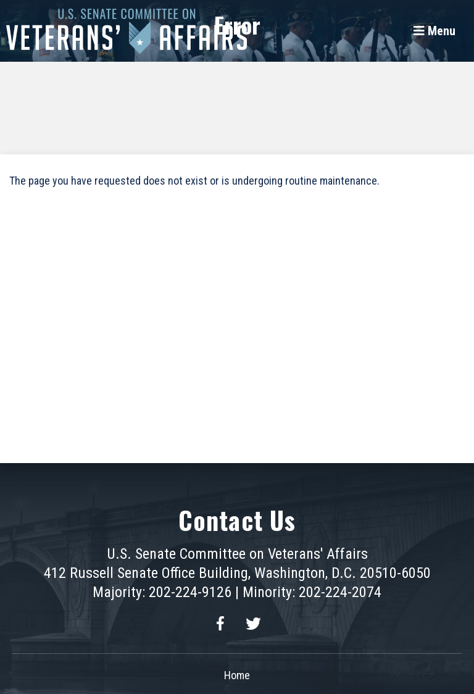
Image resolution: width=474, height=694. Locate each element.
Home (237, 675)
